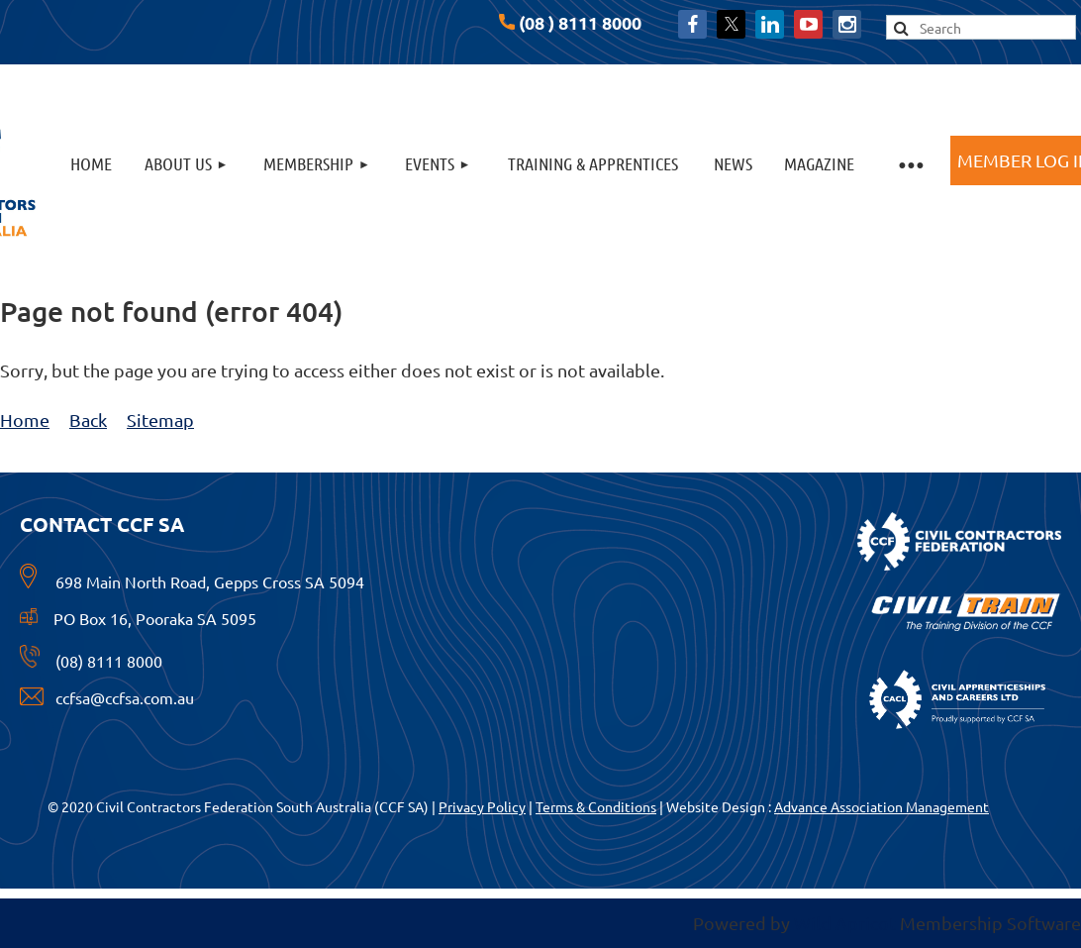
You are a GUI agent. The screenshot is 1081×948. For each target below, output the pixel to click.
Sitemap (160, 419)
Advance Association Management (881, 806)
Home (24, 419)
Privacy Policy (482, 806)
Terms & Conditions (596, 806)
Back (88, 419)
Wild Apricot (845, 922)
